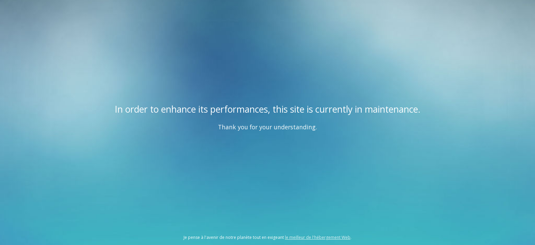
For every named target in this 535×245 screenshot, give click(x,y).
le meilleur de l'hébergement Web (317, 237)
